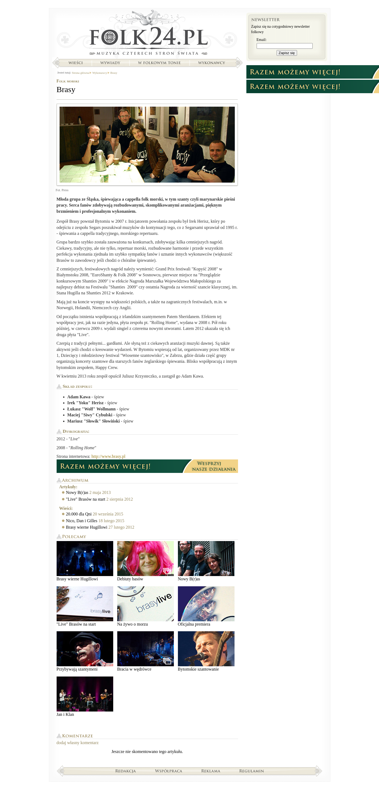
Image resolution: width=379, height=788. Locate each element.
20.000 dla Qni (79, 514)
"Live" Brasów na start (85, 499)
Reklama (210, 771)
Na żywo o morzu (145, 606)
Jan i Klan (85, 697)
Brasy (113, 72)
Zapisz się (287, 53)
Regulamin (251, 771)
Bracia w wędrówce (145, 651)
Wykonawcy (212, 62)
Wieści (75, 62)
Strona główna (147, 34)
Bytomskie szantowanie (206, 651)
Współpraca (168, 771)
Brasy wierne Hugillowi (87, 527)
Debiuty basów (145, 561)
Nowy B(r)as (77, 492)
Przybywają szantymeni (85, 651)
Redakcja (125, 771)
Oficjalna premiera (206, 606)
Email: (262, 40)
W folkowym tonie (159, 62)
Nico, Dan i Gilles (81, 520)
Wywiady (110, 62)
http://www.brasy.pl (108, 456)
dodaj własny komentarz (78, 742)
